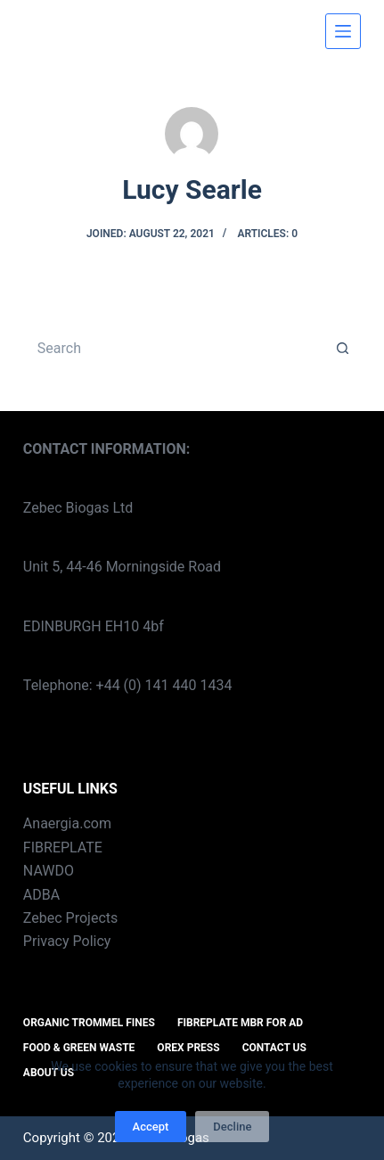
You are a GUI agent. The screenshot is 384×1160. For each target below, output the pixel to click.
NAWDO (48, 870)
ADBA (41, 894)
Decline (232, 1126)
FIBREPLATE (62, 847)
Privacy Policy (67, 941)
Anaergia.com (67, 823)
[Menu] (343, 31)
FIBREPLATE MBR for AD (240, 1022)
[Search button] (343, 348)
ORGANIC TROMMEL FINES (89, 1022)
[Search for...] (174, 348)
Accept (151, 1126)
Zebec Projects (70, 917)
